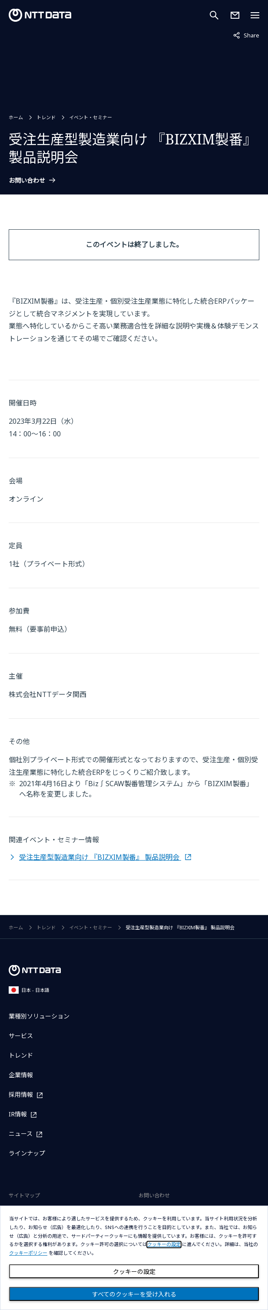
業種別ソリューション (39, 1016)
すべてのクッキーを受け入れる (134, 1294)
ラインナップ (27, 1153)
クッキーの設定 (134, 1271)
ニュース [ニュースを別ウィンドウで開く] (21, 1134)
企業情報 (21, 1075)
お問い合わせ (27, 180)
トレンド (46, 117)
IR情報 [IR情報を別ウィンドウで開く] (18, 1114)
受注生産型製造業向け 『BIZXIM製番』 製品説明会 (100, 857)
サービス (21, 1036)
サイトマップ (24, 1195)
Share (246, 34)
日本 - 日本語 (29, 990)
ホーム (16, 117)
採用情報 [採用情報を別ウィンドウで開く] (21, 1095)
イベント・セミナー (90, 117)
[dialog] (134, 1258)
